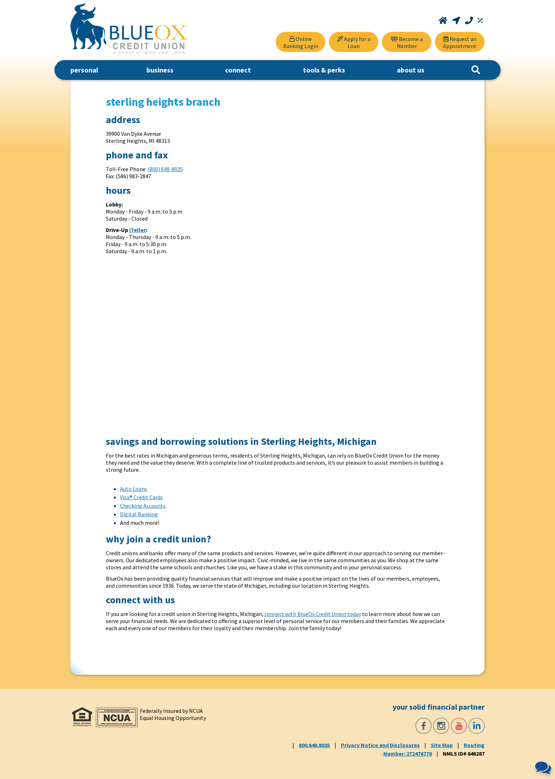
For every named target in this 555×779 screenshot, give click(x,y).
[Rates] (480, 20)
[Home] (444, 20)
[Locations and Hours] (457, 20)
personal (84, 69)
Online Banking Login (300, 42)
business (160, 69)
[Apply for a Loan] (353, 42)
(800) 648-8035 (165, 169)
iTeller (137, 229)
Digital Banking (139, 514)
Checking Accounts (143, 505)
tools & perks (324, 69)
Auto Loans (133, 488)
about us (410, 69)
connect (238, 69)
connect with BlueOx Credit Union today (312, 613)
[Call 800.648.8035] (469, 20)
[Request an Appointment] (460, 42)
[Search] (475, 70)
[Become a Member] (406, 42)
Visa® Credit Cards (141, 497)
